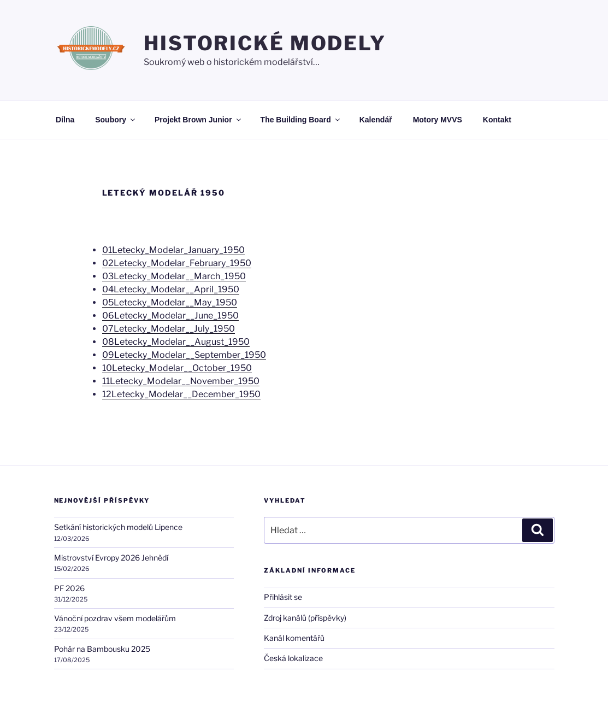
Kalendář (375, 119)
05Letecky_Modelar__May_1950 (169, 302)
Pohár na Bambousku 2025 (102, 648)
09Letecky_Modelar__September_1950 (184, 355)
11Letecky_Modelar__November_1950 (180, 381)
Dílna (65, 119)
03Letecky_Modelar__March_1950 (174, 276)
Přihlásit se (283, 597)
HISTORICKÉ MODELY (265, 43)
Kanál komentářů (294, 638)
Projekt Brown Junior (199, 119)
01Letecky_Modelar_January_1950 (173, 250)
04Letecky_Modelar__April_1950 (170, 289)
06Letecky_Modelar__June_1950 (170, 315)
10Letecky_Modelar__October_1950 (177, 368)
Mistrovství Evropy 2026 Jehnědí (111, 557)
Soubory (116, 119)
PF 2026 (69, 588)
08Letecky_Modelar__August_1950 (176, 342)
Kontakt (497, 119)
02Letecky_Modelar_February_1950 (176, 263)
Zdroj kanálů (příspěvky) (305, 617)
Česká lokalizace (293, 658)
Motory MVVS (437, 119)
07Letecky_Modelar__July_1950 (168, 328)
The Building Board (301, 119)
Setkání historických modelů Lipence (118, 527)
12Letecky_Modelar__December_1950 (181, 394)
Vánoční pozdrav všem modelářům (115, 618)
